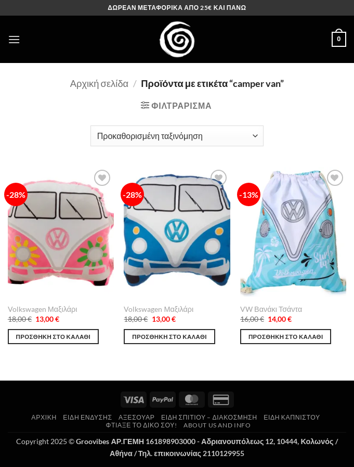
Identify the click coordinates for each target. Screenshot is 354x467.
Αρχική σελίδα (99, 83)
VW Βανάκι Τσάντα (271, 309)
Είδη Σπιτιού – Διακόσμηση (209, 417)
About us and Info (217, 425)
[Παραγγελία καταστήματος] (177, 135)
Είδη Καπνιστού (292, 417)
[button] (14, 39)
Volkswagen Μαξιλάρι (42, 309)
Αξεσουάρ (136, 417)
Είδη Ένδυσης (87, 417)
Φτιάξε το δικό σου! (141, 425)
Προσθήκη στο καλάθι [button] (53, 336)
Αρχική (44, 417)
